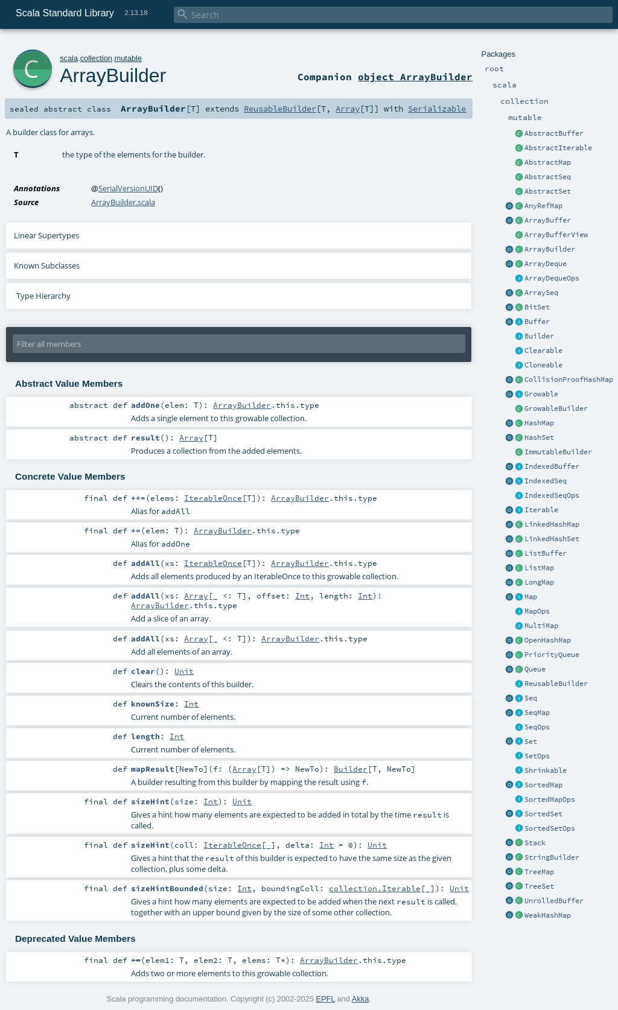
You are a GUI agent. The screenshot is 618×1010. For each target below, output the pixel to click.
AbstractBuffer (554, 133)
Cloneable (543, 365)
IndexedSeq (545, 481)
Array (348, 108)
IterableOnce (213, 498)
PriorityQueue (551, 654)
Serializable (437, 108)
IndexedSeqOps (551, 495)
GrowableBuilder (556, 408)
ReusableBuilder (556, 683)
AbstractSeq (547, 177)
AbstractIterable (558, 148)
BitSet (537, 307)
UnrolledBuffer (554, 901)
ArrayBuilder (549, 249)
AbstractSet (547, 191)
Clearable (543, 350)
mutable (128, 58)
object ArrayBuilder (415, 77)
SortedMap (543, 785)
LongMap (539, 582)
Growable (541, 394)
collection (96, 58)
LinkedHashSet (551, 539)
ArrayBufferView (556, 234)
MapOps (537, 611)
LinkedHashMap (551, 524)
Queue (535, 669)
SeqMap (537, 712)
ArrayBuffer (547, 220)
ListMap (539, 568)
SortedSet (543, 814)
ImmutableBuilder (558, 452)
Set (530, 741)
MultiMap (541, 625)
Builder (539, 336)
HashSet (539, 437)
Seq (530, 698)
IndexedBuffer (551, 466)
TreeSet (539, 886)
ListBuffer (545, 553)
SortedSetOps (549, 828)
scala (69, 58)
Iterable (541, 510)
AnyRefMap (543, 206)
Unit (184, 671)
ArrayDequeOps (551, 278)
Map (530, 596)
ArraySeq (541, 292)
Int (302, 595)
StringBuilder (551, 857)
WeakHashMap (547, 915)
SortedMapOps (549, 799)
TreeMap (539, 872)
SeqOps (537, 727)
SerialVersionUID (128, 188)
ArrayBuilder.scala (123, 202)
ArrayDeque (545, 263)
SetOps (537, 756)
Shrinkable (545, 770)
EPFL (326, 998)
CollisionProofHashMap (568, 379)
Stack (535, 843)
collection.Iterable (375, 888)
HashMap (539, 423)
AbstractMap (547, 162)
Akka (360, 998)
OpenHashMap (547, 640)
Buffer (537, 321)
